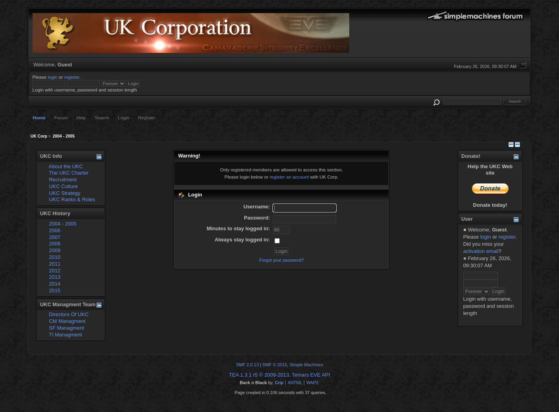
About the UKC (66, 166)
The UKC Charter (69, 173)
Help (81, 117)
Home (39, 117)
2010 (54, 257)
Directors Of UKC (69, 314)
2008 (54, 244)
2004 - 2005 (62, 224)
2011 (54, 264)
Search (102, 117)
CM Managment (67, 321)
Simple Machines (306, 364)
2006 (54, 230)
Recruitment (63, 180)
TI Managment (65, 335)
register (71, 77)
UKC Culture (63, 186)
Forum (61, 117)
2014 (54, 284)
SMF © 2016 (274, 364)
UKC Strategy (64, 193)
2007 (54, 237)
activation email (481, 251)
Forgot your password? (281, 260)
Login (123, 117)
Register (146, 117)
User (467, 219)
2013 (54, 277)
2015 (54, 290)
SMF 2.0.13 (247, 364)
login (53, 77)
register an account (289, 176)
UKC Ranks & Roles (72, 199)
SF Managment (66, 328)
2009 (54, 250)
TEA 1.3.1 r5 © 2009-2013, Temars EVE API (279, 375)
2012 (54, 271)
